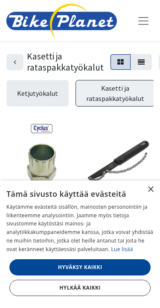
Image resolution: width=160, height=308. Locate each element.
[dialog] (80, 244)
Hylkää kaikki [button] (79, 287)
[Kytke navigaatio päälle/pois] (143, 20)
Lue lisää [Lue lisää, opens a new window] (122, 249)
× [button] (150, 190)
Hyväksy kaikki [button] (80, 267)
